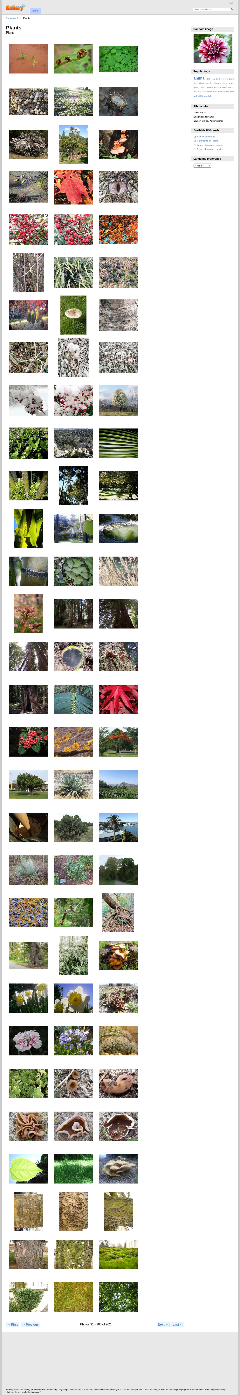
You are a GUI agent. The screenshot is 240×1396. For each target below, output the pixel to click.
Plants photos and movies (210, 149)
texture (221, 91)
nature (224, 87)
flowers (217, 83)
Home (35, 11)
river (195, 92)
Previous (30, 1324)
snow (204, 92)
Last (178, 1324)
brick (218, 79)
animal (200, 78)
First (12, 1324)
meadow (209, 87)
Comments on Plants (207, 140)
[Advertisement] (120, 1361)
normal (231, 87)
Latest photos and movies (210, 145)
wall (195, 96)
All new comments (206, 136)
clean (196, 83)
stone (215, 92)
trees (232, 92)
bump (231, 79)
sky (199, 92)
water (200, 96)
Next (163, 1324)
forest (225, 83)
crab (207, 83)
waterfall (207, 96)
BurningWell (12, 18)
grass (231, 83)
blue (213, 79)
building (225, 79)
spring (209, 92)
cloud (201, 83)
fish (211, 83)
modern (217, 87)
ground (197, 87)
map (203, 87)
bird (208, 79)
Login (231, 3)
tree (227, 92)
